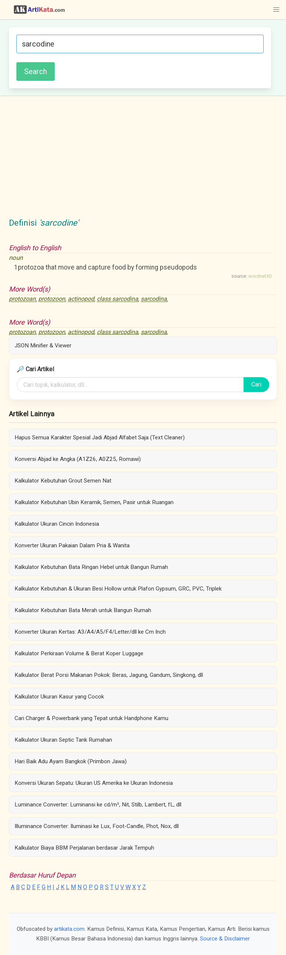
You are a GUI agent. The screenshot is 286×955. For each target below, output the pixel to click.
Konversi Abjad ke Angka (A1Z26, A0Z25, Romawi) (78, 459)
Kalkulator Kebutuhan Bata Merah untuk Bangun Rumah (83, 610)
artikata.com (69, 929)
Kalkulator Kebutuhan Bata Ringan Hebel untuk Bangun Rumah (91, 567)
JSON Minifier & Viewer (43, 345)
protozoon (51, 299)
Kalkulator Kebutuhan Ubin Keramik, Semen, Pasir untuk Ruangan (94, 502)
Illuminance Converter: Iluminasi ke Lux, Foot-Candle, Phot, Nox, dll (97, 826)
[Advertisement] (143, 161)
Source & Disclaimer (225, 938)
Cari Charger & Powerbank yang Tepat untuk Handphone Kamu (91, 718)
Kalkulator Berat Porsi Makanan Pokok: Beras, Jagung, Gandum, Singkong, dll (109, 675)
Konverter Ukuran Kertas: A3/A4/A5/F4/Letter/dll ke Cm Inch (90, 631)
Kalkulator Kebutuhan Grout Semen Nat (63, 480)
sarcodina (154, 299)
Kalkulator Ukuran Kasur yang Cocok (59, 696)
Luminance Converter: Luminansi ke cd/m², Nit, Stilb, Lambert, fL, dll (98, 804)
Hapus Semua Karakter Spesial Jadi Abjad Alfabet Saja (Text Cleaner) (100, 437)
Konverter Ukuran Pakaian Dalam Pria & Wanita (72, 545)
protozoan (22, 299)
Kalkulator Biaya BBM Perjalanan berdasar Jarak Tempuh (84, 847)
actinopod (81, 299)
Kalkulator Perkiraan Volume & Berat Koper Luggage (79, 653)
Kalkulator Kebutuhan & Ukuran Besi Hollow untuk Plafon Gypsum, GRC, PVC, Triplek (118, 588)
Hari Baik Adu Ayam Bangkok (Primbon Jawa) (71, 761)
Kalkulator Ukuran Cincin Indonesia (57, 524)
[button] (276, 9)
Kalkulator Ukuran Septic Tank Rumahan (63, 739)
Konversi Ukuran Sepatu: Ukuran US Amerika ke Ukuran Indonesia (94, 783)
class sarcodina (117, 299)
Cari (256, 384)
